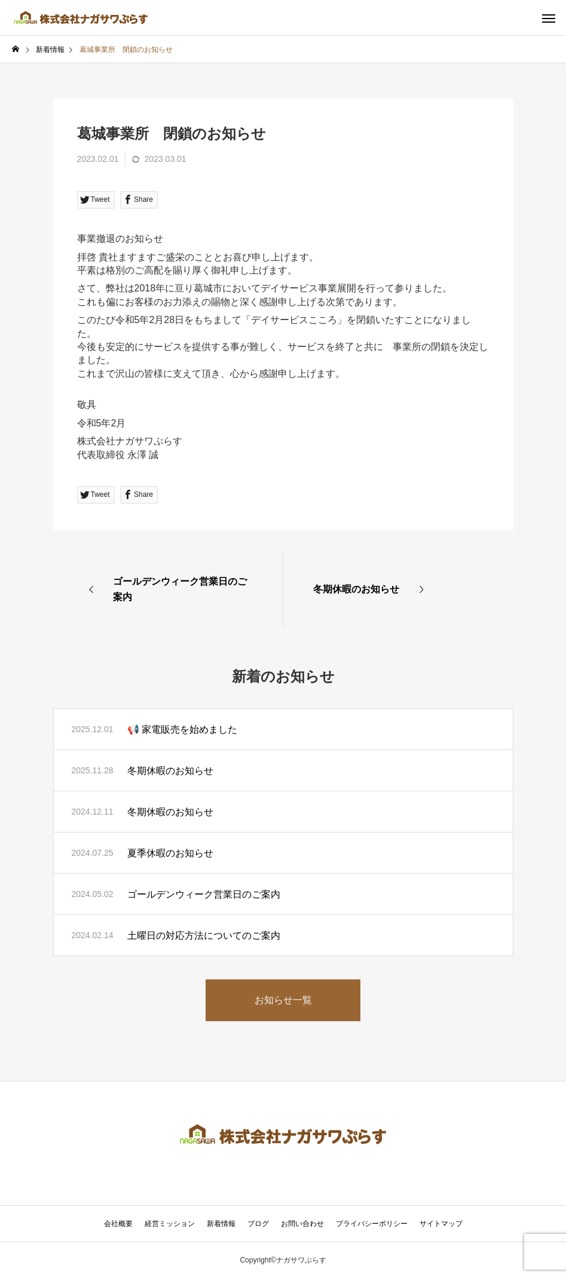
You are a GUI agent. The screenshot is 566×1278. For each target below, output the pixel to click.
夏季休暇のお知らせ (170, 853)
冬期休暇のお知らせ (170, 771)
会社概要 (118, 1223)
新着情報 (221, 1223)
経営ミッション (170, 1223)
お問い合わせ (302, 1223)
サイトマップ (441, 1223)
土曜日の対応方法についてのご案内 (203, 935)
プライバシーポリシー (372, 1223)
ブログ (258, 1223)
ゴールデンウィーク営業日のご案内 (203, 894)
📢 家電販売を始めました (182, 729)
